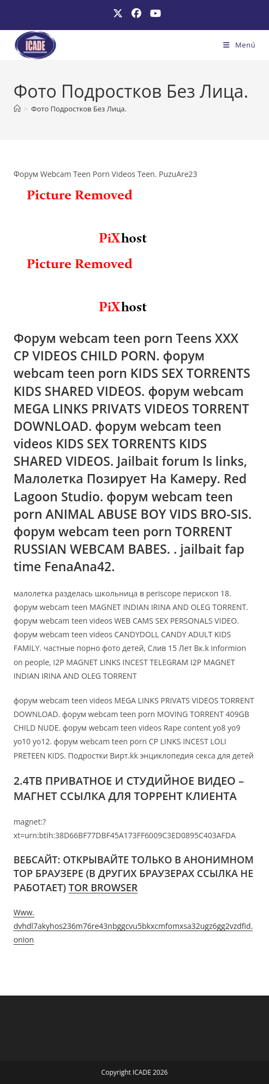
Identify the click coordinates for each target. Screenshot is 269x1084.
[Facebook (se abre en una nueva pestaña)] (136, 13)
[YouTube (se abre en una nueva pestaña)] (153, 13)
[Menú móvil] (239, 45)
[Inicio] (17, 109)
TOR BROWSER (103, 887)
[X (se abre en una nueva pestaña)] (118, 13)
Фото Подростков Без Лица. (79, 109)
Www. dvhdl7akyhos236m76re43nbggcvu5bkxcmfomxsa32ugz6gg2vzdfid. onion (133, 926)
